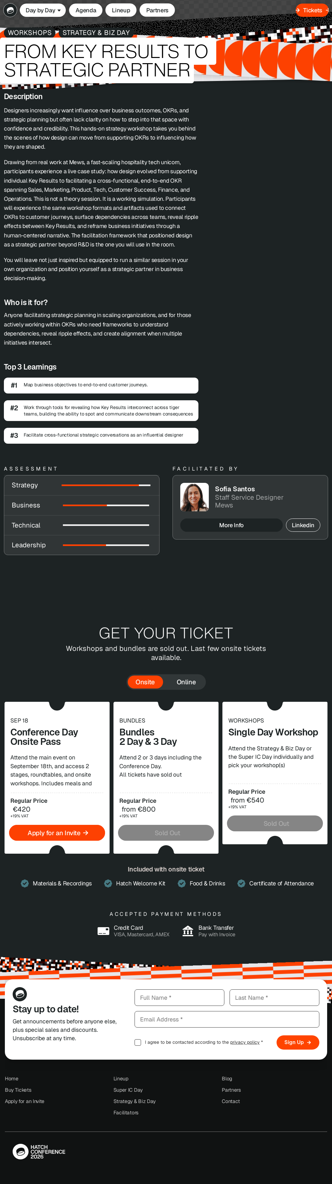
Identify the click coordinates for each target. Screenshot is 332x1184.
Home (11, 1078)
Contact (231, 1101)
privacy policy (245, 1042)
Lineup (120, 1078)
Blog (227, 1078)
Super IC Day (128, 1090)
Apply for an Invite (24, 1101)
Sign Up (298, 1042)
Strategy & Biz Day (134, 1101)
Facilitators (125, 1112)
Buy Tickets (18, 1090)
